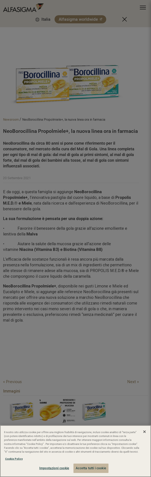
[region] (75, 451)
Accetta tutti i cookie (91, 468)
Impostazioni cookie (54, 468)
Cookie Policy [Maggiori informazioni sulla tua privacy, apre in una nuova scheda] (14, 458)
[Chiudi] (144, 431)
